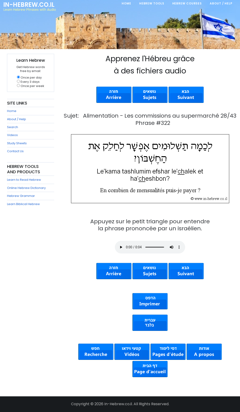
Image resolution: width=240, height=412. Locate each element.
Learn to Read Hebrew (24, 179)
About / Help (16, 119)
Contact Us (15, 151)
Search (12, 127)
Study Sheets (17, 143)
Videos (12, 135)
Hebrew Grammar (21, 196)
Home (11, 111)
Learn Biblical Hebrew (23, 204)
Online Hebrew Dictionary (26, 188)
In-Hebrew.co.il (28, 4)
